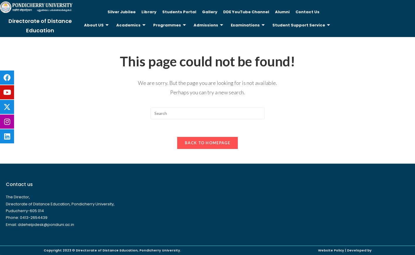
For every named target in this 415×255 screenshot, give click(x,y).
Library (148, 12)
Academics (131, 25)
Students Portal (179, 12)
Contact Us (308, 12)
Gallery (209, 12)
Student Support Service (301, 25)
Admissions (208, 25)
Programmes (169, 25)
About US (96, 25)
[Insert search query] (208, 113)
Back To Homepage (207, 142)
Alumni (282, 12)
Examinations (248, 25)
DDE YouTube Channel (246, 12)
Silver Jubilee (121, 12)
